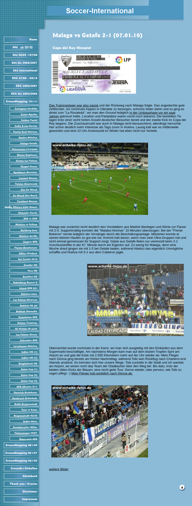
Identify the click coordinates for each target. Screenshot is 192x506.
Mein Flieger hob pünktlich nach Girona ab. (102, 373)
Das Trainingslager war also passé (74, 105)
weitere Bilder (59, 469)
